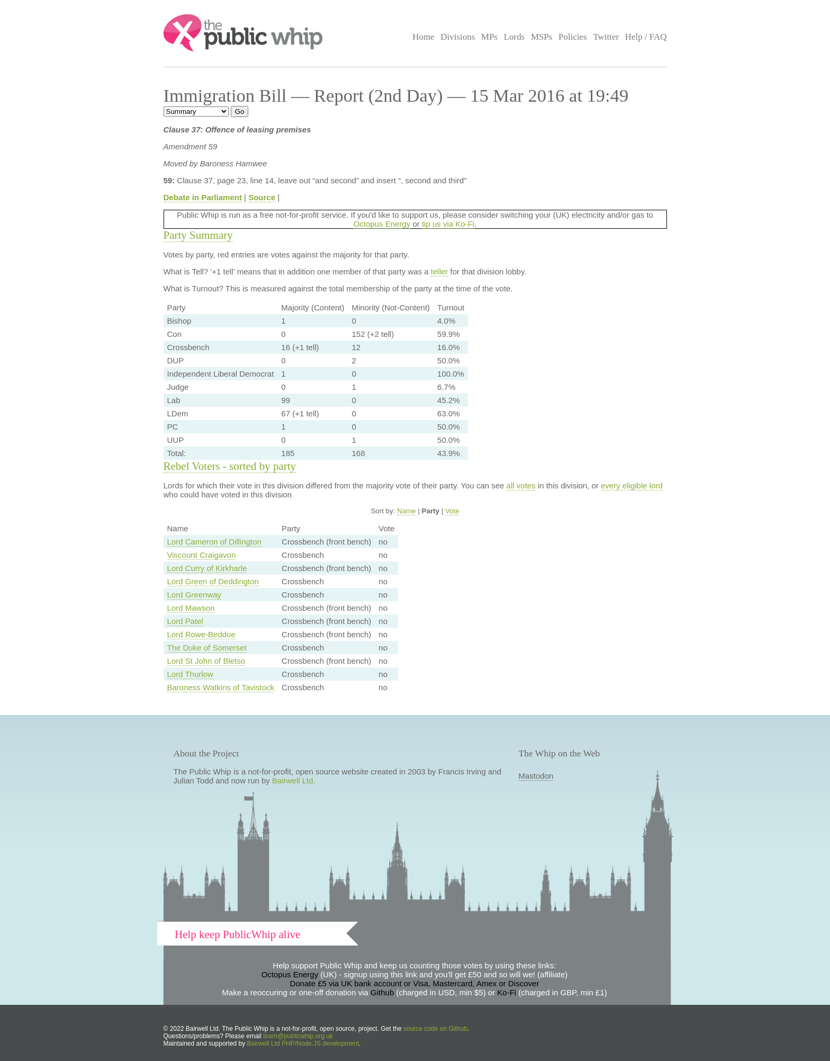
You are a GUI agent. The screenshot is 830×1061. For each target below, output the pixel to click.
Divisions (457, 37)
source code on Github (435, 1028)
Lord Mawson (191, 607)
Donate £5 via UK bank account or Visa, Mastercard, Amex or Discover (414, 983)
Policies (572, 37)
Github (382, 992)
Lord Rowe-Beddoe (201, 634)
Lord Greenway (194, 594)
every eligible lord (632, 485)
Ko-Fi (506, 992)
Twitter (606, 37)
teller (439, 271)
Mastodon (536, 775)
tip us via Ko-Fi (448, 223)
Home (423, 37)
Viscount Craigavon (201, 554)
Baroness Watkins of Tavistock (221, 687)
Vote (452, 511)
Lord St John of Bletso (206, 660)
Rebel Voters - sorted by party (230, 466)
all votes (521, 485)
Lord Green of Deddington (213, 581)
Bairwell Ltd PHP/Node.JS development (303, 1043)
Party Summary (198, 235)
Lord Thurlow (190, 674)
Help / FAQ (646, 37)
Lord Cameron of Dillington (214, 541)
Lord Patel (185, 621)
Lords (514, 37)
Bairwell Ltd (292, 780)
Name (406, 511)
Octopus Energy (382, 223)
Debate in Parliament (203, 197)
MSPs (542, 37)
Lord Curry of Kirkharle (207, 568)
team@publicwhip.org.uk (298, 1036)
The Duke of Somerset (207, 647)
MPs (489, 37)
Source (261, 197)
